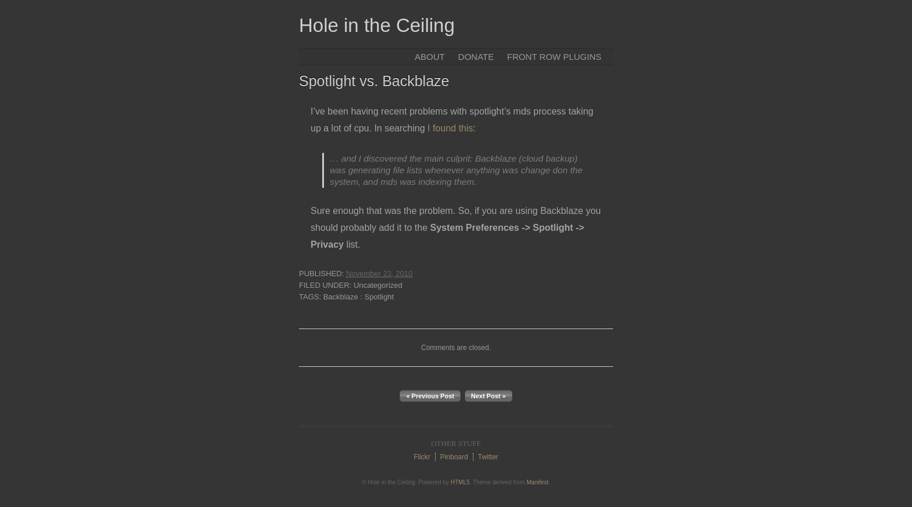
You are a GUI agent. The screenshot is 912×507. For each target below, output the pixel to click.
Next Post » (488, 395)
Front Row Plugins (554, 57)
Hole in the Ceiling (377, 25)
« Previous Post (430, 395)
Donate (476, 57)
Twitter (488, 457)
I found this (450, 128)
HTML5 (460, 482)
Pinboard (454, 457)
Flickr (422, 457)
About (430, 57)
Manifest (537, 482)
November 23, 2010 (379, 273)
